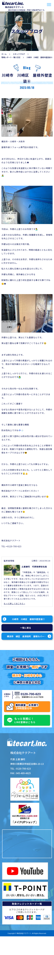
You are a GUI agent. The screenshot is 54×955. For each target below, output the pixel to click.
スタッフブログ (19, 54)
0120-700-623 (30, 694)
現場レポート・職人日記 (10, 57)
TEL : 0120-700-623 (20, 768)
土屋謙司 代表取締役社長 (34, 566)
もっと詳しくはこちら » (14, 603)
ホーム (4, 54)
